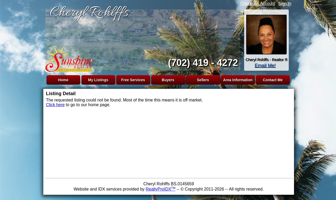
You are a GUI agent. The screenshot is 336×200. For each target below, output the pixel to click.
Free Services (133, 80)
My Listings (98, 80)
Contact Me (272, 80)
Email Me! (265, 65)
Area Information (238, 80)
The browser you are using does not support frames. (141, 38)
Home (63, 80)
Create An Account (257, 3)
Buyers (168, 80)
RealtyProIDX (160, 189)
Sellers (203, 80)
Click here (55, 104)
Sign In (284, 3)
